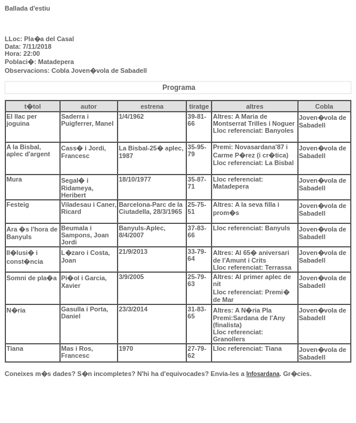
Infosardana (263, 374)
